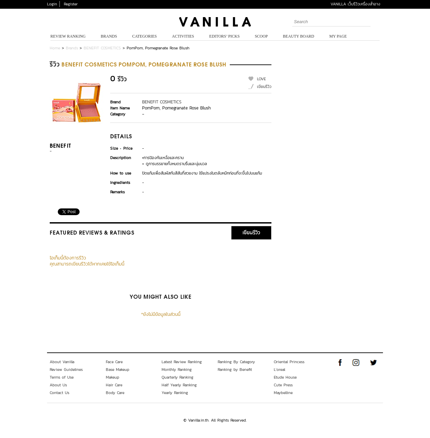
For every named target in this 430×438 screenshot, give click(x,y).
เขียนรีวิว (264, 87)
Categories (144, 36)
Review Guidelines (66, 370)
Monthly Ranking (177, 370)
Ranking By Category (236, 362)
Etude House (285, 377)
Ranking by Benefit (235, 370)
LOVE (261, 79)
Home (55, 48)
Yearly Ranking (175, 393)
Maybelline (283, 393)
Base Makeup (117, 370)
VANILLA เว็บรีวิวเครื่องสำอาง (355, 4)
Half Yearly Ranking (179, 385)
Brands (109, 36)
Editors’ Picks (224, 36)
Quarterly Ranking (178, 377)
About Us (58, 385)
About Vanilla (62, 362)
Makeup (112, 377)
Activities (183, 36)
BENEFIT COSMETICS (102, 48)
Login (52, 4)
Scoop (261, 36)
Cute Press (283, 385)
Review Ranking (68, 36)
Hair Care (114, 385)
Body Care (115, 393)
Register (71, 4)
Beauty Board (298, 36)
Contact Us (59, 393)
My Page (338, 36)
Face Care (114, 362)
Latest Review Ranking (182, 362)
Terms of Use (62, 377)
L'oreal (279, 370)
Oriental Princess (289, 362)
